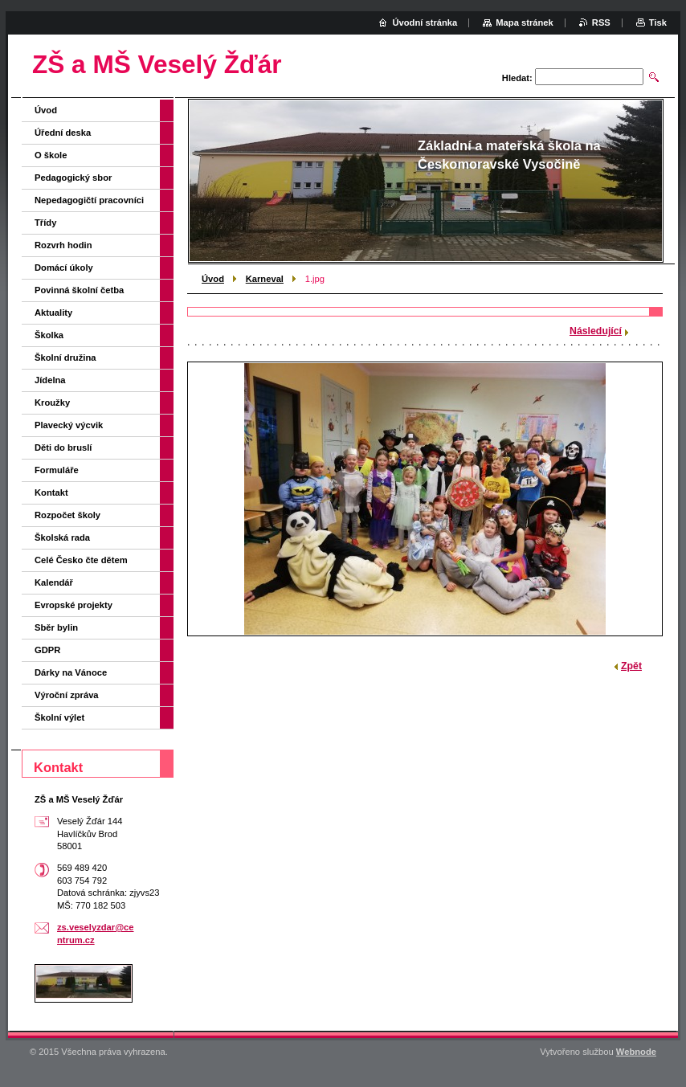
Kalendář (54, 582)
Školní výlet (59, 717)
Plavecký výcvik (69, 425)
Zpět (631, 666)
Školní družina (65, 357)
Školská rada (62, 537)
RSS (601, 22)
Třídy (45, 222)
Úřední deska (63, 132)
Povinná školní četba (79, 290)
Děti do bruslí (63, 447)
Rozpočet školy (67, 515)
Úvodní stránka (424, 22)
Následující (596, 331)
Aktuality (53, 312)
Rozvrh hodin (63, 245)
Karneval (265, 279)
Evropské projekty (73, 605)
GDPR (47, 650)
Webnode (636, 1051)
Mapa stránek (524, 22)
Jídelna (50, 380)
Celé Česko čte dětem (81, 560)
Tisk (658, 22)
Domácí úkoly (64, 267)
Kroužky (52, 402)
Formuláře (57, 470)
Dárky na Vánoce (71, 672)
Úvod (213, 279)
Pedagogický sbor (73, 177)
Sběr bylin (56, 627)
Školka (49, 335)
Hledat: (517, 78)
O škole (51, 155)
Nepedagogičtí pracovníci (89, 200)
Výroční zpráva (67, 695)
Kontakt (51, 492)
